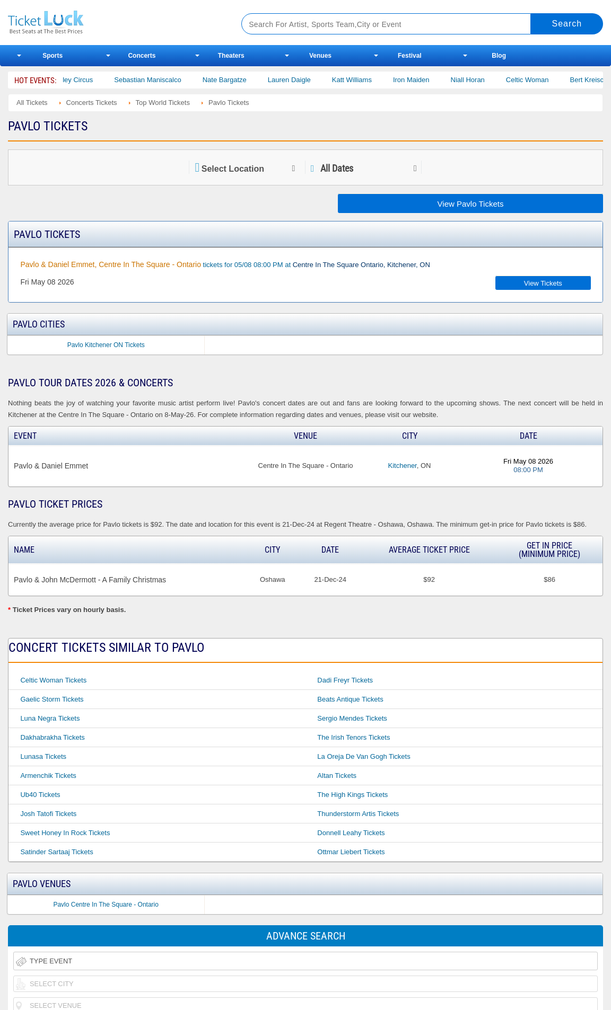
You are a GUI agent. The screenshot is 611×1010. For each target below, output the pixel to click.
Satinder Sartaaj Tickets (56, 852)
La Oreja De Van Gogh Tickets (363, 756)
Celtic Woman (539, 80)
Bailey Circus (85, 80)
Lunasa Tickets (43, 756)
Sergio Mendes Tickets (352, 718)
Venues (320, 55)
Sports (52, 55)
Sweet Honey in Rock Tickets (65, 833)
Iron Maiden (423, 80)
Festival (410, 55)
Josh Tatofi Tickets (48, 814)
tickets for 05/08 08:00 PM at (225, 264)
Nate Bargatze (236, 80)
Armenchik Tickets (48, 775)
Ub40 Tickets (40, 795)
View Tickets (543, 283)
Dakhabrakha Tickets (52, 737)
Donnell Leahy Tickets (351, 833)
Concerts (141, 55)
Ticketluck (112, 22)
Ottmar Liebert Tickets (351, 852)
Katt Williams (363, 80)
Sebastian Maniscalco (159, 80)
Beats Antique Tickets (350, 699)
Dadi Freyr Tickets (345, 680)
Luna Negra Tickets (50, 718)
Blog (499, 55)
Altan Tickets (336, 775)
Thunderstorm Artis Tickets (358, 814)
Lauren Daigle (301, 80)
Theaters (231, 55)
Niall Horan (479, 80)
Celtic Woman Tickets (53, 680)
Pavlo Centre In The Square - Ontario (106, 904)
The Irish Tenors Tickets (353, 737)
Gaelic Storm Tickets (51, 699)
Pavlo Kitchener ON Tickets (106, 345)
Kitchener (402, 465)
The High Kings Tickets (352, 795)
